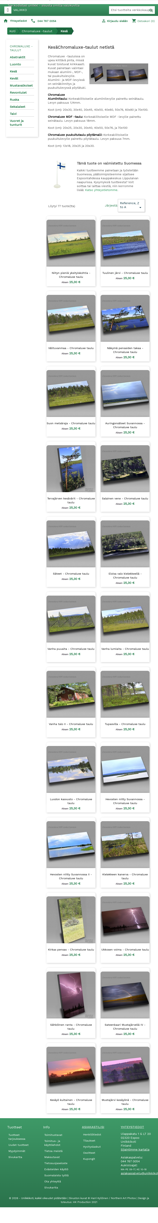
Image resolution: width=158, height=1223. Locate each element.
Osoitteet (89, 1152)
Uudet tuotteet (18, 1144)
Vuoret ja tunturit (17, 123)
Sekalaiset (17, 107)
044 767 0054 (46, 21)
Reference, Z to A (131, 205)
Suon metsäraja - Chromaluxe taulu (71, 423)
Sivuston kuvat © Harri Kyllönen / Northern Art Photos (103, 1198)
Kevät (14, 78)
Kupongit (89, 1158)
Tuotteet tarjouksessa (16, 1136)
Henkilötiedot (92, 1134)
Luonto (15, 64)
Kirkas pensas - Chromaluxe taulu (71, 949)
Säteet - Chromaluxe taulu (71, 573)
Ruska (14, 99)
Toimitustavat (53, 1134)
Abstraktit (17, 57)
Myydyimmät (16, 1151)
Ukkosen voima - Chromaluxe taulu (125, 949)
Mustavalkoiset (21, 85)
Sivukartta (15, 1157)
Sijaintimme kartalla (135, 1149)
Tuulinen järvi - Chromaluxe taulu (125, 272)
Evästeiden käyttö (56, 1169)
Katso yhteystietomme (101, 190)
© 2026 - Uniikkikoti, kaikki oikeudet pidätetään (38, 1198)
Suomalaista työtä (56, 1175)
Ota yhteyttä (52, 1181)
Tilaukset (89, 1140)
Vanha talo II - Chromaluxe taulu (71, 724)
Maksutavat (52, 1157)
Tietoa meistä (53, 1151)
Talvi (13, 114)
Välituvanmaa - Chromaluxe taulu (71, 348)
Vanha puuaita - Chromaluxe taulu (70, 648)
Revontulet (18, 92)
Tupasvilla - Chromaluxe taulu (125, 724)
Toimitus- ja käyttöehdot (52, 1142)
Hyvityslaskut (92, 1146)
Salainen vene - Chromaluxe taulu (125, 498)
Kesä (13, 71)
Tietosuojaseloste (55, 1163)
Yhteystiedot (18, 20)
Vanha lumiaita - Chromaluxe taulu (125, 648)
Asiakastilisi (93, 1127)
